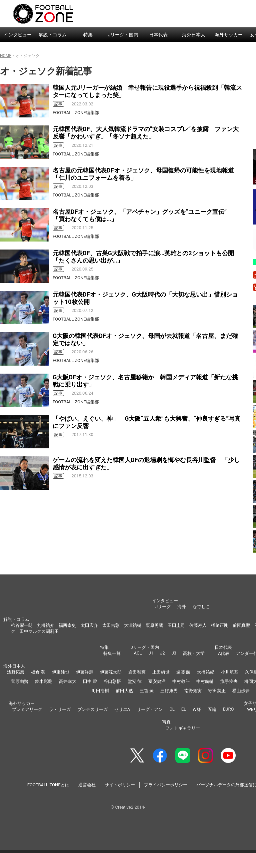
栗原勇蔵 (154, 625)
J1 (150, 653)
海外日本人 (193, 34)
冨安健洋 (157, 681)
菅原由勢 (19, 681)
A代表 (223, 653)
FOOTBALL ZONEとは (48, 784)
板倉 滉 (38, 672)
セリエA (122, 709)
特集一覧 (112, 653)
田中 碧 (90, 681)
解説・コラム (53, 34)
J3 (173, 653)
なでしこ (201, 606)
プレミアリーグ (27, 709)
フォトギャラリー (182, 728)
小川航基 (229, 672)
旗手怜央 (229, 681)
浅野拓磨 (15, 672)
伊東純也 (60, 672)
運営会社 (87, 784)
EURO (228, 709)
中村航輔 (205, 681)
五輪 (212, 709)
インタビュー (18, 34)
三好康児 (169, 690)
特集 (88, 34)
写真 (166, 722)
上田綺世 (161, 672)
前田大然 (124, 690)
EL (183, 709)
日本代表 (158, 34)
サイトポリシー (120, 784)
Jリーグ (163, 606)
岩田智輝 (137, 672)
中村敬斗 (181, 681)
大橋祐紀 (205, 672)
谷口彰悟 (112, 681)
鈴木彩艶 (43, 681)
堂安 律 (135, 681)
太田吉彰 (111, 625)
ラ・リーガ (60, 709)
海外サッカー (229, 34)
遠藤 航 (183, 672)
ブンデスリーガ (92, 709)
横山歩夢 (241, 690)
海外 (181, 606)
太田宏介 (89, 625)
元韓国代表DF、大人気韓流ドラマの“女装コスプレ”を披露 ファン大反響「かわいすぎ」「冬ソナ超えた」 (146, 132)
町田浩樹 (100, 690)
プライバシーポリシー (165, 784)
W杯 (197, 709)
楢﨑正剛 (219, 625)
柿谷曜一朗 (22, 625)
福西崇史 (67, 625)
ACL (138, 653)
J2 (162, 653)
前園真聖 (241, 625)
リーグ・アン (150, 709)
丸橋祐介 (45, 625)
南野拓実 (193, 690)
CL (171, 709)
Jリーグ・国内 (123, 34)
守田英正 (217, 690)
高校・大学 (194, 653)
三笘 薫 (147, 690)
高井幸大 (67, 681)
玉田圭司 (176, 625)
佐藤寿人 (198, 625)
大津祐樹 (132, 625)
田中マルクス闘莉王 (39, 631)
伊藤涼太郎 (111, 672)
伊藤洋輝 (84, 672)
